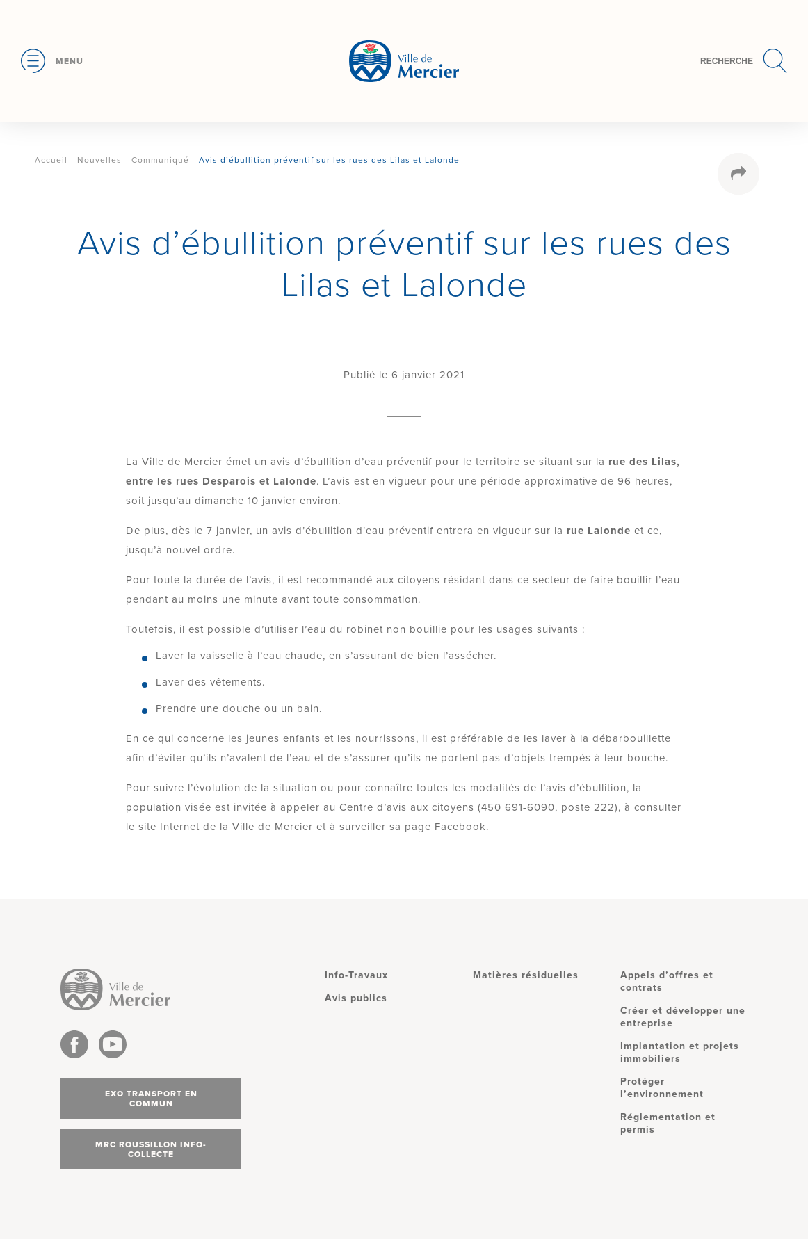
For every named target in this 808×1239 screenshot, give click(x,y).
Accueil (51, 160)
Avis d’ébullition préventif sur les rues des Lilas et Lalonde (329, 160)
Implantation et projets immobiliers (679, 1052)
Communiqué (160, 160)
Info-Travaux (356, 975)
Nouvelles (99, 160)
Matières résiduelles (526, 975)
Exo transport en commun (151, 1098)
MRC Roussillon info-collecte (151, 1149)
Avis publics (356, 998)
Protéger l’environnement (662, 1088)
